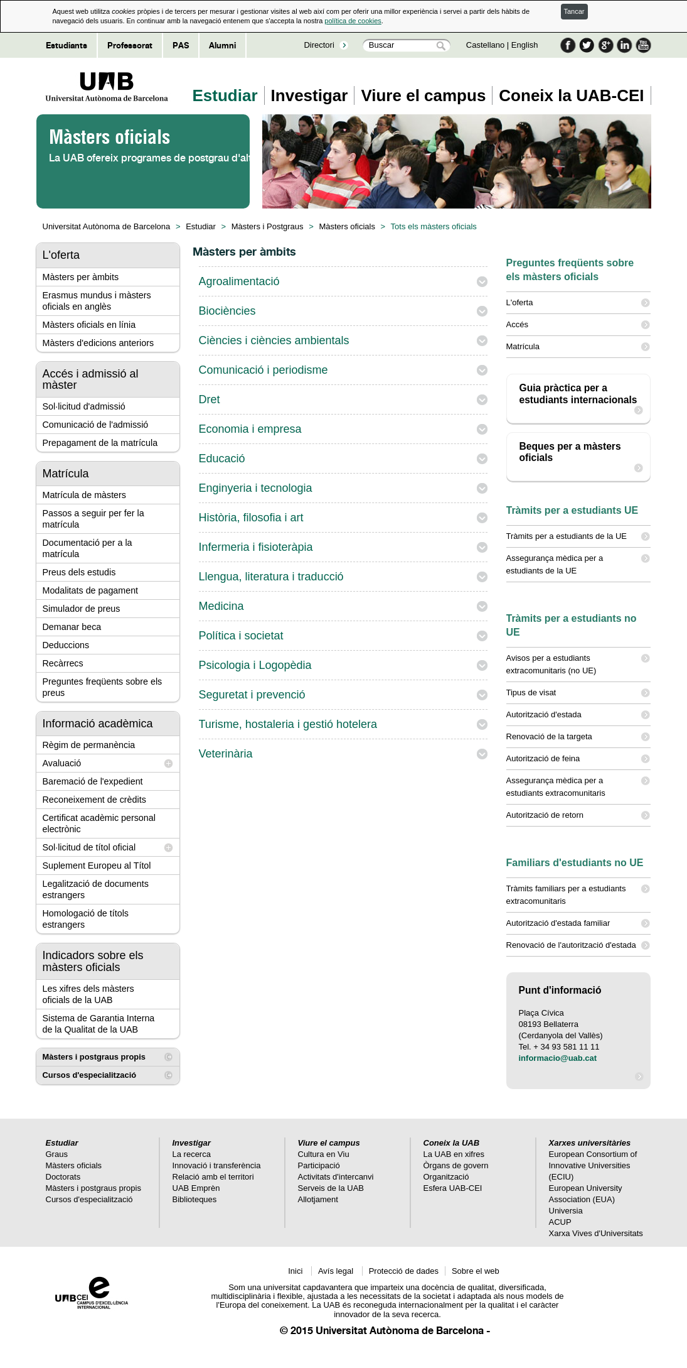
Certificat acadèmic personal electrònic (99, 823)
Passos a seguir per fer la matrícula (93, 518)
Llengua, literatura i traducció (271, 576)
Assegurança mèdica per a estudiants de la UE (578, 563)
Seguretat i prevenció (252, 694)
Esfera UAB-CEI (452, 1188)
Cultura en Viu (323, 1154)
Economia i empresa (250, 429)
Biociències (227, 311)
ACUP (560, 1222)
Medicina (221, 606)
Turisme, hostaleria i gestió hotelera (288, 724)
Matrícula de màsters (84, 495)
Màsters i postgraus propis (94, 1056)
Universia (566, 1210)
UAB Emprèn (196, 1188)
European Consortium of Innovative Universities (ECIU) (593, 1165)
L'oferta (578, 302)
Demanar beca (72, 627)
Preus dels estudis (79, 572)
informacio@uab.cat (558, 1058)
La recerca (192, 1154)
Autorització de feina (578, 758)
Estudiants (66, 45)
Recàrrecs (63, 663)
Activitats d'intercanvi (336, 1176)
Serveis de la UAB (331, 1188)
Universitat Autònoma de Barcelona (107, 226)
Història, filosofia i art (251, 517)
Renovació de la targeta (578, 736)
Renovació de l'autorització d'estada (578, 945)
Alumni (222, 45)
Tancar (574, 11)
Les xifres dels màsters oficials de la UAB (88, 994)
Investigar (309, 95)
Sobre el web (475, 1271)
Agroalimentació (239, 281)
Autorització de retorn (578, 815)
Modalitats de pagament (91, 590)
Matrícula (578, 346)
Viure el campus (423, 95)
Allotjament (318, 1199)
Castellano (485, 45)
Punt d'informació (560, 990)
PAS (181, 45)
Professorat (129, 45)
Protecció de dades (404, 1271)
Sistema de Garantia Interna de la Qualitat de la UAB (99, 1023)
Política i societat (241, 635)
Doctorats (63, 1176)
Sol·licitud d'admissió (84, 406)
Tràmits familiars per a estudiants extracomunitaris (578, 894)
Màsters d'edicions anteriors (98, 343)
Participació (319, 1165)
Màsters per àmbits (81, 277)
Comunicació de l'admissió (96, 425)
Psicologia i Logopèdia (255, 665)
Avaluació (62, 763)
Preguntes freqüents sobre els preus (102, 687)
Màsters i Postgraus (268, 226)
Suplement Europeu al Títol (97, 865)
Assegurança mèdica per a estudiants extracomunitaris (578, 786)
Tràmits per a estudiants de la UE (578, 536)
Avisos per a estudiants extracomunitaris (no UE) (578, 663)
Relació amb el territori (213, 1176)
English (524, 45)
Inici (296, 1271)
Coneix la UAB (451, 1143)
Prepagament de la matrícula (100, 443)
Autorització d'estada (578, 714)
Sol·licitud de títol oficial (89, 847)
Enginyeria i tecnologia (255, 488)
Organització (446, 1176)
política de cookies (352, 20)
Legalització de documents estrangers (96, 889)
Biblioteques (195, 1199)
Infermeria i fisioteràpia (256, 547)
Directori (319, 45)
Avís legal (337, 1271)
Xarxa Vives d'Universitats (596, 1233)
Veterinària (226, 753)
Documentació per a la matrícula (87, 548)
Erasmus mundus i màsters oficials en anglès (97, 301)
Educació (222, 458)
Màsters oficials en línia (89, 325)
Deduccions (66, 645)
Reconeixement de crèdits (94, 800)
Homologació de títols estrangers (86, 919)
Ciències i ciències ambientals (274, 340)
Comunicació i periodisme (263, 370)
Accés (578, 324)
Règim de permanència (89, 745)
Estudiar (225, 95)
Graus (57, 1154)
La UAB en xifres (454, 1154)
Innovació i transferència (217, 1165)
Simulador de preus (81, 609)
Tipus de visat (578, 693)
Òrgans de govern (456, 1165)
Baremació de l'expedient (93, 781)
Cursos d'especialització (90, 1075)
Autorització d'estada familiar (578, 923)
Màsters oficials (347, 226)
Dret (209, 399)
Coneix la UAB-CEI (571, 95)
